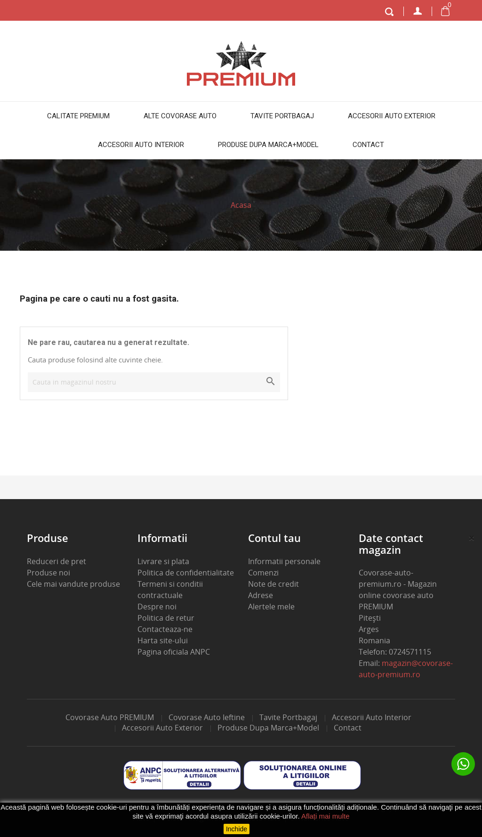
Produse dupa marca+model (268, 144)
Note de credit (273, 584)
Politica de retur (165, 618)
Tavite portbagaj (282, 116)
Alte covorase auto (180, 116)
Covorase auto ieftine (207, 717)
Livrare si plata (163, 561)
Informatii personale (284, 561)
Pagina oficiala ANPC (173, 652)
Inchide (236, 829)
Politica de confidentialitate (185, 572)
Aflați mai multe (325, 816)
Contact (368, 144)
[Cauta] (154, 382)
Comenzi (263, 572)
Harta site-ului (162, 640)
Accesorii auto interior (141, 144)
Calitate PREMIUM (78, 116)
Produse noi (48, 572)
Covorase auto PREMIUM (109, 717)
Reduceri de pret (56, 561)
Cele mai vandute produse (73, 584)
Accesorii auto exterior (391, 116)
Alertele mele (271, 606)
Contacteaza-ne (165, 629)
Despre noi (157, 606)
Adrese (260, 595)
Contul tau (274, 537)
